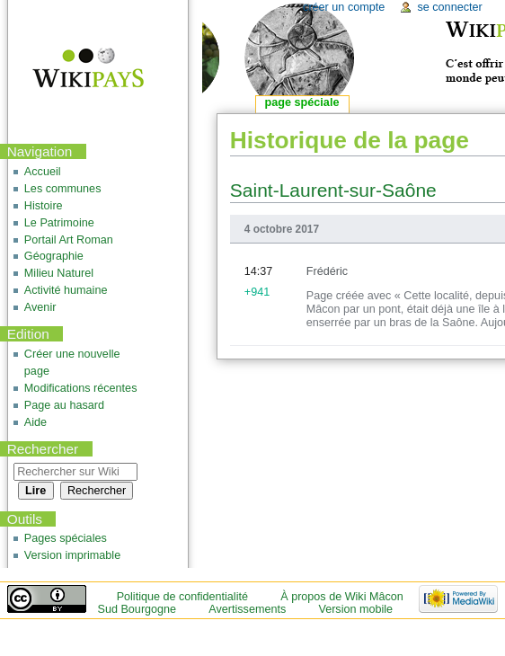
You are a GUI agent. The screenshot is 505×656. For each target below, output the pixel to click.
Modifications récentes (80, 388)
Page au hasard (64, 405)
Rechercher (43, 449)
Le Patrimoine (59, 223)
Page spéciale (302, 102)
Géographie (54, 256)
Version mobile (355, 609)
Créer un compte (344, 7)
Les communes (63, 188)
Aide (35, 422)
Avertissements (247, 609)
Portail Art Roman (68, 240)
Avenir (40, 307)
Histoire (43, 205)
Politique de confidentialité (182, 596)
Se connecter (449, 7)
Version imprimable (72, 555)
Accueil (42, 171)
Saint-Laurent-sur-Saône (333, 190)
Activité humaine (66, 290)
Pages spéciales (65, 538)
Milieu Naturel (58, 273)
